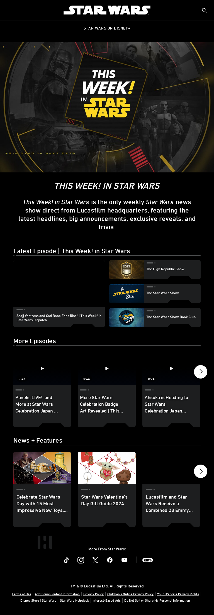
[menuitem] (9, 10)
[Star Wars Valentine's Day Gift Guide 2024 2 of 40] (107, 468)
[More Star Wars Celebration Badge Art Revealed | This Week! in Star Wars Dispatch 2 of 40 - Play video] (107, 368)
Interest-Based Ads (107, 600)
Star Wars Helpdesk (74, 600)
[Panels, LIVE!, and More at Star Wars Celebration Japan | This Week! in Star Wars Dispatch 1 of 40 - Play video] (42, 368)
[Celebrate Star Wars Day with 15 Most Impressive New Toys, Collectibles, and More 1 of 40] (42, 468)
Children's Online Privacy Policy (130, 594)
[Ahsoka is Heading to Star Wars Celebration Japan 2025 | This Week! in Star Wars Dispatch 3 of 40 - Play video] (171, 368)
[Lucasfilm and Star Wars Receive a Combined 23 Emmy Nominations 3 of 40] (171, 468)
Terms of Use (21, 594)
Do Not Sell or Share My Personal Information (157, 600)
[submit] (204, 10)
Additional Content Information (57, 594)
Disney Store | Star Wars (38, 600)
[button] (200, 373)
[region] (59, 285)
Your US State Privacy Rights (178, 594)
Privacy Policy (93, 594)
